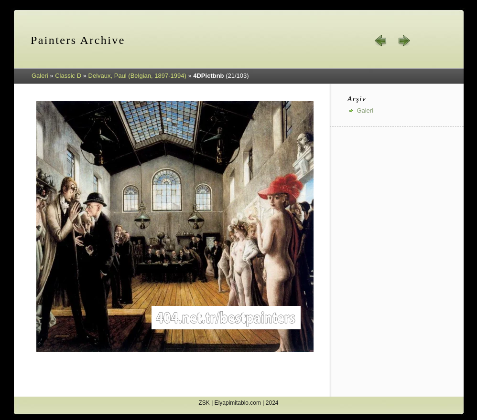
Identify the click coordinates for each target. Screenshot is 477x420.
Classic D (68, 75)
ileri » (404, 40)
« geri (381, 40)
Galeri (40, 75)
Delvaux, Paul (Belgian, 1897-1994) (137, 75)
